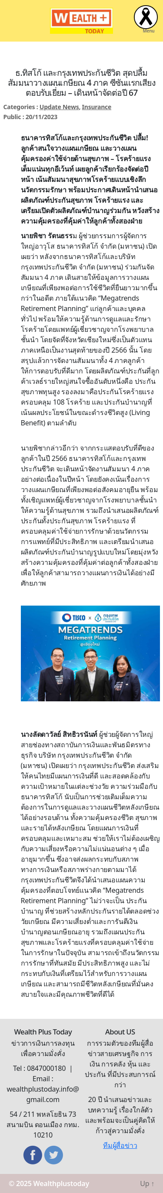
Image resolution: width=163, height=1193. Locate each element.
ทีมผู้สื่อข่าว (120, 1145)
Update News (59, 107)
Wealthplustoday (61, 1183)
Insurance (97, 107)
